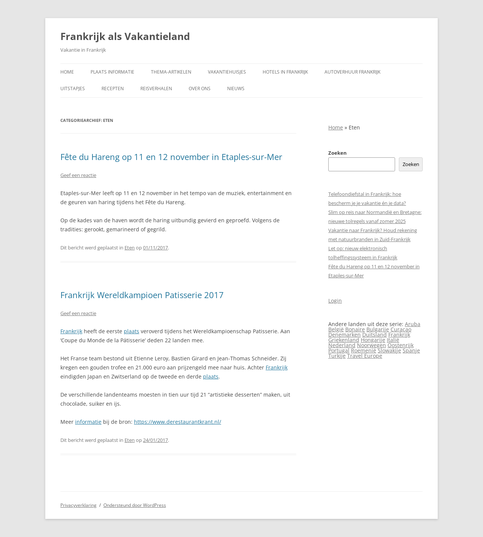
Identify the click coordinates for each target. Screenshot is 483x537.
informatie (88, 421)
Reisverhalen (156, 88)
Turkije (337, 355)
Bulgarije (377, 329)
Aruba (412, 324)
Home (67, 72)
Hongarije (373, 339)
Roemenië (363, 350)
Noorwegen (371, 345)
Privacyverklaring (78, 505)
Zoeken (337, 152)
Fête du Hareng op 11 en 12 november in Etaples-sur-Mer (171, 156)
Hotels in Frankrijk (285, 72)
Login (335, 300)
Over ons (200, 88)
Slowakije (389, 350)
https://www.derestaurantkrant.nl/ (177, 421)
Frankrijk (71, 331)
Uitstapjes (72, 88)
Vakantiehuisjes (227, 72)
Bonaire (355, 329)
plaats (131, 331)
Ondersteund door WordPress (134, 505)
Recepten (113, 88)
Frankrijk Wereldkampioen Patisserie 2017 (142, 294)
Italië (393, 339)
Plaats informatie (112, 72)
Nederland (341, 345)
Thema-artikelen (171, 72)
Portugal (338, 350)
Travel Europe (364, 355)
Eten (130, 247)
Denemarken (344, 334)
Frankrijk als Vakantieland (125, 36)
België (336, 329)
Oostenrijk (401, 345)
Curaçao (401, 329)
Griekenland (343, 339)
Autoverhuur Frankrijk (352, 72)
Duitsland (374, 334)
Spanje (411, 350)
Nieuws (236, 88)
